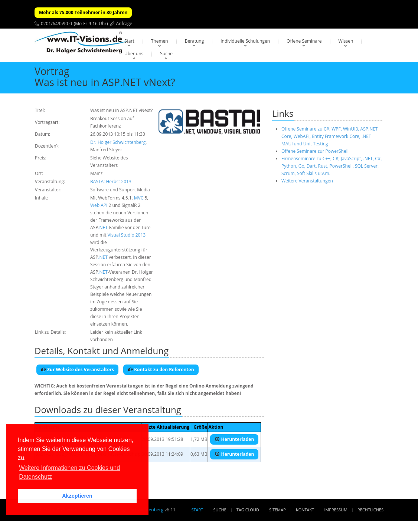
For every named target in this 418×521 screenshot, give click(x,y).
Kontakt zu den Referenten (161, 369)
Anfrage (124, 23)
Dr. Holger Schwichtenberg (118, 142)
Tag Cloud (247, 509)
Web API (98, 205)
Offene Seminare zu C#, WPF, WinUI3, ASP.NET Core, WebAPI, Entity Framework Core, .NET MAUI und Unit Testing (329, 136)
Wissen (346, 41)
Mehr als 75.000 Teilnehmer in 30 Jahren (83, 12)
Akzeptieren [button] (77, 496)
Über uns (133, 53)
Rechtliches (370, 509)
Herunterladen (234, 439)
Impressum (335, 509)
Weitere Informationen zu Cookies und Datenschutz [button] (69, 472)
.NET (102, 227)
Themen (159, 41)
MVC (139, 198)
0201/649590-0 (56, 23)
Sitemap (277, 509)
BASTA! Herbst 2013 (110, 181)
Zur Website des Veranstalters (77, 369)
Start (129, 41)
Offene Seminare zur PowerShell (315, 151)
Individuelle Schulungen (245, 41)
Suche (166, 53)
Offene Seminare (304, 41)
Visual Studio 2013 (127, 235)
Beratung (194, 41)
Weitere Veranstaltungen (307, 181)
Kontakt (305, 509)
